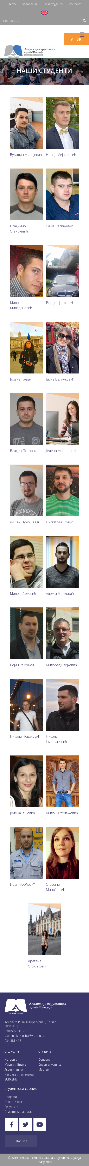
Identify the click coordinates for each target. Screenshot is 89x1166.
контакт (75, 4)
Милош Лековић (23, 593)
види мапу (11, 1026)
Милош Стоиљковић (62, 813)
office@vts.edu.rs (16, 1031)
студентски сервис (21, 1088)
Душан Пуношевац (25, 522)
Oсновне (44, 1059)
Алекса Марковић (60, 593)
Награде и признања (19, 1074)
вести (12, 4)
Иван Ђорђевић (22, 884)
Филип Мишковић (60, 522)
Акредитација (14, 1069)
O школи (12, 1051)
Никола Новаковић (25, 736)
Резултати (11, 1107)
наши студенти (53, 4)
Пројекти (11, 1097)
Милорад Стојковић (61, 664)
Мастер (43, 1069)
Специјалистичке (49, 1064)
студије (44, 1051)
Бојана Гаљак (20, 379)
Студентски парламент (20, 1112)
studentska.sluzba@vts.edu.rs (24, 1036)
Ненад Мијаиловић (61, 154)
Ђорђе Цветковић (60, 302)
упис (76, 39)
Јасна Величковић (60, 379)
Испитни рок (13, 1102)
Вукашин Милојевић (26, 154)
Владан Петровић (24, 450)
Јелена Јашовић (22, 813)
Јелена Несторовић (61, 450)
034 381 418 (13, 1041)
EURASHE (11, 1079)
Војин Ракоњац (22, 664)
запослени (29, 4)
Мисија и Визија (15, 1064)
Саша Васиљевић (60, 226)
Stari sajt (21, 1141)
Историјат (12, 1059)
